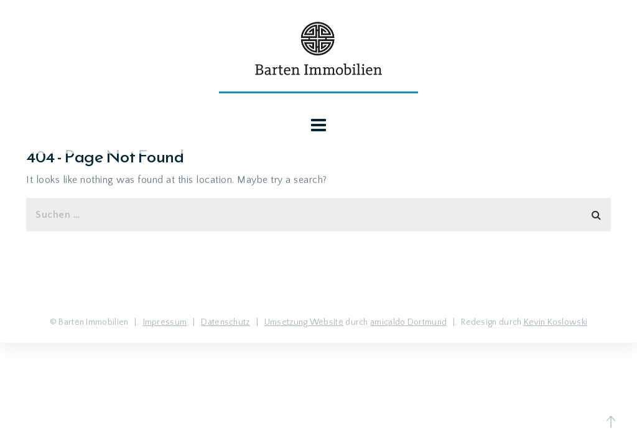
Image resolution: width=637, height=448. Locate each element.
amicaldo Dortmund (408, 322)
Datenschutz (225, 322)
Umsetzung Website (303, 322)
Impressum (165, 322)
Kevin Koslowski (556, 322)
